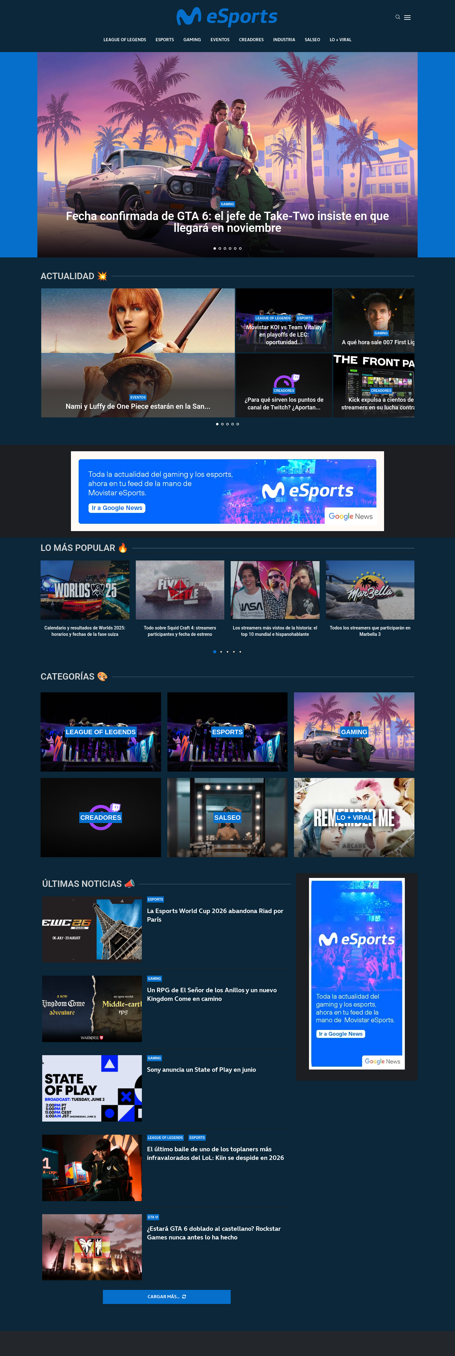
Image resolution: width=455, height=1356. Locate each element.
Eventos (220, 39)
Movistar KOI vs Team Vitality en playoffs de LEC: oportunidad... (284, 335)
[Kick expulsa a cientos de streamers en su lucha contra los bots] (381, 385)
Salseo (312, 39)
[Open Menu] (407, 17)
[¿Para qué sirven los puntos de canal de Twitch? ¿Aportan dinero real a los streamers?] (284, 385)
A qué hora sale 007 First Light (381, 342)
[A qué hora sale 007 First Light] (381, 320)
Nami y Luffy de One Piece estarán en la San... (138, 406)
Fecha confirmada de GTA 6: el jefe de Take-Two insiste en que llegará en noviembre (227, 222)
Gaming (192, 39)
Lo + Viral (340, 39)
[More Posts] (167, 1297)
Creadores (251, 39)
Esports (165, 39)
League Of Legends (125, 39)
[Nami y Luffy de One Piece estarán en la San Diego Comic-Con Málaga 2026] (138, 352)
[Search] (398, 17)
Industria (284, 39)
